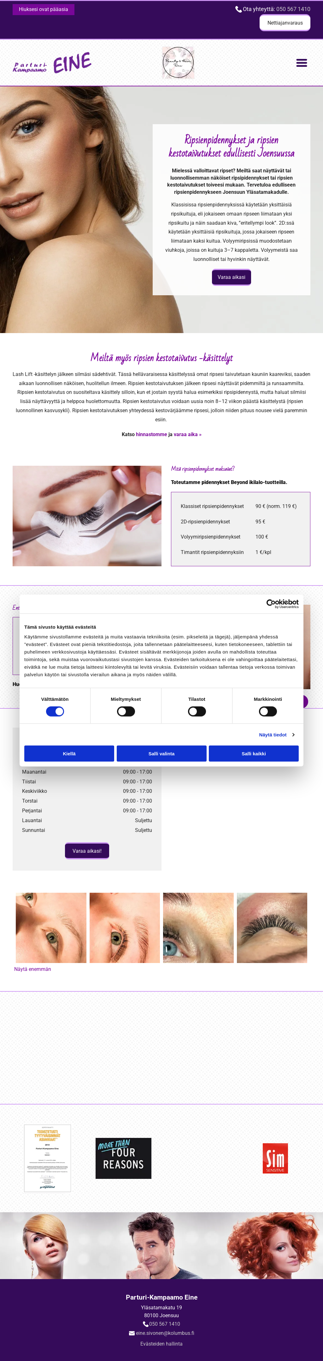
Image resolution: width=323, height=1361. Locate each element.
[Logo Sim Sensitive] (273, 1048)
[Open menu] (301, 63)
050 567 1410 (293, 9)
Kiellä (69, 753)
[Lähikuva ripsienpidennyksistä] (272, 928)
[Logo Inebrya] (199, 1048)
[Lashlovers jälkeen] (125, 928)
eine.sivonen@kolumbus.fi (165, 1333)
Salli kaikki (254, 753)
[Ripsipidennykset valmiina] (198, 928)
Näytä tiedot (273, 734)
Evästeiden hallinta (161, 1344)
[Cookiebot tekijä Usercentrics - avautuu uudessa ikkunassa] (271, 603)
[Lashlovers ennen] (51, 928)
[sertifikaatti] (50, 1048)
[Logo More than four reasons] (124, 1048)
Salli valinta (162, 753)
